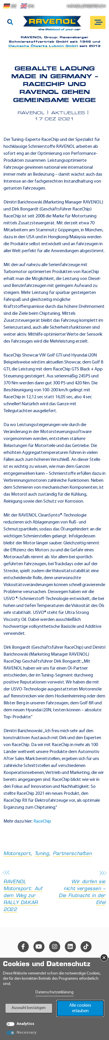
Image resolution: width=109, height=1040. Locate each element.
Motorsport (17, 854)
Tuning (42, 854)
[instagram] (54, 946)
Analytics (25, 1024)
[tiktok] (86, 946)
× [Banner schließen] (104, 958)
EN (27, 6)
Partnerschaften (72, 854)
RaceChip (42, 821)
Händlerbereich (86, 6)
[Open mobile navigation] (98, 22)
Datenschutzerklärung (54, 992)
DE (9, 6)
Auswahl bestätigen (29, 1008)
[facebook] (23, 946)
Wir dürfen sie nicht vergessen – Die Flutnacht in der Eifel (82, 888)
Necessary (26, 1032)
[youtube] (38, 946)
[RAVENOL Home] (53, 25)
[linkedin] (70, 946)
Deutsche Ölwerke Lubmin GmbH (43, 46)
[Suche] (10, 22)
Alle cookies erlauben (80, 1008)
